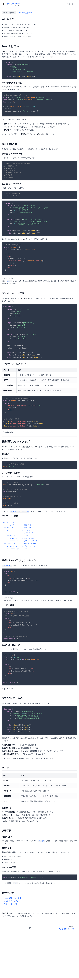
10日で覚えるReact (13, 3)
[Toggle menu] (3, 4)
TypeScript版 (8, 278)
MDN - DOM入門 (10, 904)
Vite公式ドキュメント (12, 901)
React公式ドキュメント (12, 898)
